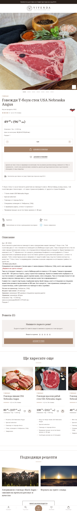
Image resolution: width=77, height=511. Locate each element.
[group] (38, 51)
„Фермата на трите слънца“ (12, 268)
